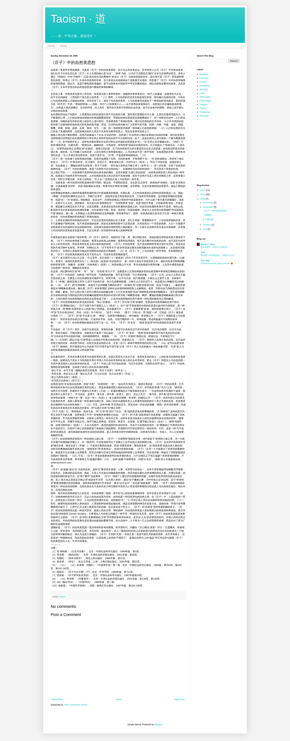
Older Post (179, 699)
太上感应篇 (207, 219)
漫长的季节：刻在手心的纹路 (214, 247)
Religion (204, 104)
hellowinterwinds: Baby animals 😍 (217, 263)
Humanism (205, 85)
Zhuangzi (204, 116)
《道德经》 (207, 215)
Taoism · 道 (78, 19)
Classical (204, 78)
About (63, 45)
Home (51, 45)
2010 (203, 194)
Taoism (62, 596)
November (208, 207)
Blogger (158, 724)
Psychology (205, 100)
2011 (203, 190)
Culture (203, 82)
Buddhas (204, 74)
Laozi (202, 93)
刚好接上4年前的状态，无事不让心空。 (218, 255)
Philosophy (205, 97)
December (208, 202)
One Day (205, 260)
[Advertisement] (215, 141)
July (205, 229)
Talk (203, 252)
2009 (203, 199)
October (207, 224)
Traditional (205, 112)
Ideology (204, 89)
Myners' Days (208, 244)
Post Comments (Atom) (75, 705)
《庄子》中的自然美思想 (214, 210)
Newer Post (57, 699)
